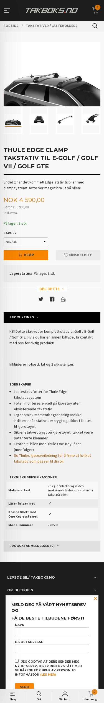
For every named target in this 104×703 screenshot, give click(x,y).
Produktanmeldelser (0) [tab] (31, 546)
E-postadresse (52, 646)
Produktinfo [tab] (21, 317)
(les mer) (48, 674)
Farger (10, 233)
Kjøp (26, 255)
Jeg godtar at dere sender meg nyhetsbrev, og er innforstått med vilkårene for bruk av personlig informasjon (48, 667)
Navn (52, 629)
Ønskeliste (78, 255)
